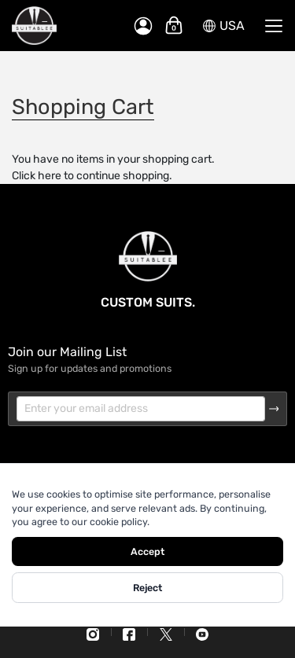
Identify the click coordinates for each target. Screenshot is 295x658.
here (49, 175)
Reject (147, 588)
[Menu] (273, 26)
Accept (147, 551)
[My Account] (143, 26)
